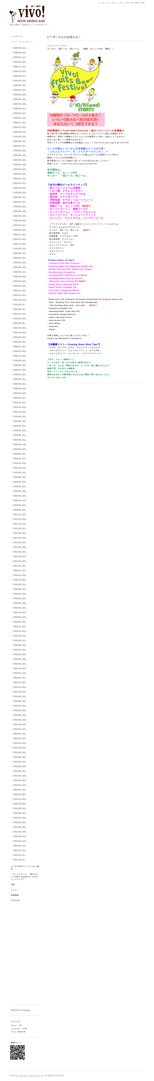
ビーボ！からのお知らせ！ (22, 42)
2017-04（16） (20, 551)
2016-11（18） (20, 575)
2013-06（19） (20, 766)
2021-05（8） (20, 323)
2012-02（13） (20, 841)
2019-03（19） (20, 444)
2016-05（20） (20, 603)
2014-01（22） (20, 733)
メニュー (15, 890)
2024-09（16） (20, 136)
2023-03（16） (20, 220)
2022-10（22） (20, 244)
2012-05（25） (20, 827)
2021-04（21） (20, 328)
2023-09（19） (20, 192)
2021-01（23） (20, 342)
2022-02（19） (20, 281)
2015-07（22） (20, 649)
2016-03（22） (20, 612)
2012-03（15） (20, 836)
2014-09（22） (20, 696)
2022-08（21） (20, 253)
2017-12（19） (20, 514)
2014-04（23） (20, 719)
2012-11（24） (20, 799)
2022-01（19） (20, 286)
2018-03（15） (20, 500)
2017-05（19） (20, 547)
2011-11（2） (20, 855)
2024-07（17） (20, 146)
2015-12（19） (20, 626)
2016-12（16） (20, 570)
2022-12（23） (20, 234)
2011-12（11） (20, 850)
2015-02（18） (20, 673)
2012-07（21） (20, 817)
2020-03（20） (20, 388)
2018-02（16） (20, 505)
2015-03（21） (20, 668)
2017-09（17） (20, 528)
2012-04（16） (20, 831)
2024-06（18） (20, 150)
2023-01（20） (20, 230)
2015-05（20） (20, 659)
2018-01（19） (20, 509)
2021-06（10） (20, 318)
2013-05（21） (20, 771)
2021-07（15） (20, 314)
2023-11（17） (20, 183)
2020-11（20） (20, 351)
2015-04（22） (20, 663)
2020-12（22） (20, 346)
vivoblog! (15, 900)
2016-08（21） (20, 589)
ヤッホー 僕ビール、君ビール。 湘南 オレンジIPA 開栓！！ (80, 49)
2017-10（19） (20, 523)
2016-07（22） (20, 593)
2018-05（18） (20, 491)
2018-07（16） (20, 481)
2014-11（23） (20, 687)
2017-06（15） (20, 542)
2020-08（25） (20, 365)
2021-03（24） (20, 332)
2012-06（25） (20, 822)
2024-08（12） (20, 141)
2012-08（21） (20, 813)
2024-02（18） (20, 169)
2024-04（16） (20, 160)
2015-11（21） (20, 631)
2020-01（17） (20, 398)
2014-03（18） (20, 724)
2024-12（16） (20, 122)
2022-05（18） (20, 267)
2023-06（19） (20, 206)
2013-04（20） (20, 775)
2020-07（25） (20, 370)
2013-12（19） (20, 738)
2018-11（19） (20, 463)
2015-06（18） (20, 654)
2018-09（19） (20, 472)
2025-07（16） (20, 90)
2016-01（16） (20, 621)
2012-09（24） (20, 808)
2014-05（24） (20, 715)
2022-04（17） (20, 272)
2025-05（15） (20, 99)
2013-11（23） (20, 743)
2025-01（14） (20, 118)
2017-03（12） (20, 556)
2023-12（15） (20, 178)
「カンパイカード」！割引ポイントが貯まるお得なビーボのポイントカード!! (24, 876)
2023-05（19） (20, 211)
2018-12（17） (20, 458)
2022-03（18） (20, 276)
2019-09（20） (20, 416)
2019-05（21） (20, 435)
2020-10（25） (20, 356)
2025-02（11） (20, 113)
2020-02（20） (20, 393)
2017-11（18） (20, 519)
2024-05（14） (20, 155)
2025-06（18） (20, 94)
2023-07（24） (20, 202)
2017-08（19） (20, 533)
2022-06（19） (20, 262)
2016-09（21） (20, 584)
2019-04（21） (20, 439)
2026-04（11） (20, 48)
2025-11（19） (20, 71)
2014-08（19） (20, 701)
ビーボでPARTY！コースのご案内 (25, 867)
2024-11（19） (20, 127)
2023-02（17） (20, 225)
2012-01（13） (20, 845)
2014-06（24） (20, 710)
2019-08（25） (20, 421)
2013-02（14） (20, 785)
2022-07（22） (20, 258)
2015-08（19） (20, 645)
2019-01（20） (20, 453)
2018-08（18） (20, 477)
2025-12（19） (20, 66)
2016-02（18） (20, 617)
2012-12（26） (20, 794)
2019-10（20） (20, 412)
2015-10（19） (20, 635)
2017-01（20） (20, 565)
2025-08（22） (20, 85)
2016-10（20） (20, 579)
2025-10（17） (20, 76)
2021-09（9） (20, 304)
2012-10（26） (20, 803)
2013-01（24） (20, 789)
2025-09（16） (20, 80)
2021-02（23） (20, 337)
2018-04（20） (20, 495)
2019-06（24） (20, 430)
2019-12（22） (20, 402)
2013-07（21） (20, 761)
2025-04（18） (20, 104)
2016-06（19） (20, 598)
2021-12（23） (20, 290)
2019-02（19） (20, 449)
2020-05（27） (20, 379)
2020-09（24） (20, 360)
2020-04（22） (20, 384)
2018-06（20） (20, 486)
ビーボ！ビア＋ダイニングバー (29, 1076)
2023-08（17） (20, 197)
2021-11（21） (20, 295)
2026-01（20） (20, 62)
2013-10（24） (20, 747)
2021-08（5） (20, 309)
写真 (13, 885)
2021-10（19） (20, 300)
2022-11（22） (20, 239)
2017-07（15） (20, 537)
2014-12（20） (20, 682)
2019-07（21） (20, 426)
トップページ (17, 36)
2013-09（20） (20, 752)
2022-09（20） (20, 248)
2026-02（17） (20, 57)
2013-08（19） (20, 757)
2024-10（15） (20, 132)
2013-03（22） (20, 780)
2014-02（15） (20, 729)
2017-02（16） (20, 561)
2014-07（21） (20, 705)
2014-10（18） (20, 691)
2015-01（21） (20, 677)
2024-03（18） (20, 164)
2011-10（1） (20, 859)
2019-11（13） (20, 407)
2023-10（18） (20, 188)
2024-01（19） (20, 174)
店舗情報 (15, 895)
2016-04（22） (20, 607)
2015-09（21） (20, 640)
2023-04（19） (20, 216)
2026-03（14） (20, 52)
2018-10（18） (20, 467)
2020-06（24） (20, 374)
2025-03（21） (20, 108)
